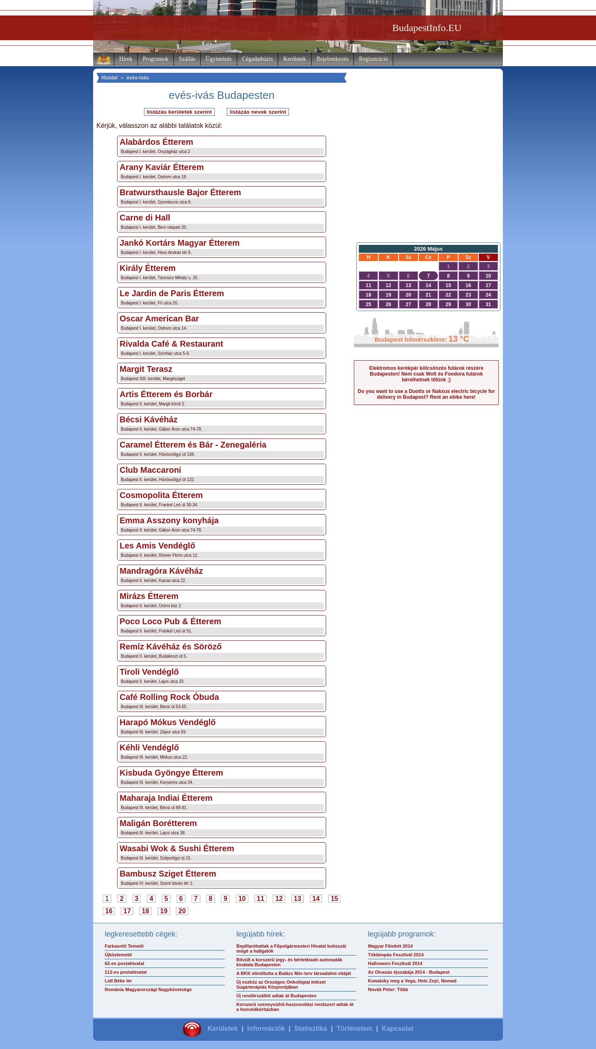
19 (164, 911)
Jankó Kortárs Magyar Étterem (180, 242)
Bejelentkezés (333, 59)
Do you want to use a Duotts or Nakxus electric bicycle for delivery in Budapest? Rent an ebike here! (426, 394)
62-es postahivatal (124, 963)
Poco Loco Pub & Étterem (170, 621)
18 (145, 911)
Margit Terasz (146, 369)
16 (109, 911)
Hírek (125, 59)
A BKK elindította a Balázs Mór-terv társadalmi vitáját (293, 973)
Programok (155, 59)
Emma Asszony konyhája (169, 520)
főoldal (109, 78)
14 (316, 898)
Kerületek (294, 59)
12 (279, 898)
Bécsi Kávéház (149, 419)
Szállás (187, 59)
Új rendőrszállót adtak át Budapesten (276, 995)
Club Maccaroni (150, 469)
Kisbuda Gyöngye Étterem (171, 772)
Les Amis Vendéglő (157, 545)
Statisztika (310, 1028)
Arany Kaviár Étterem (162, 167)
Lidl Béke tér (118, 980)
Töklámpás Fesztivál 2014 (396, 954)
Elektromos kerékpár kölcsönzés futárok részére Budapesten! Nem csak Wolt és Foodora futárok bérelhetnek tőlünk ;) (426, 374)
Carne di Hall (145, 217)
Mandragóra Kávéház (161, 570)
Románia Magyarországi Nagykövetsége (148, 989)
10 (242, 898)
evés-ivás (138, 78)
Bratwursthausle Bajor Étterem (180, 192)
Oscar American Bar (159, 318)
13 (297, 898)
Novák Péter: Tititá (388, 989)
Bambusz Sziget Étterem (168, 873)
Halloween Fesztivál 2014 (395, 963)
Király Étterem (148, 268)
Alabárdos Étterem (156, 141)
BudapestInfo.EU (426, 27)
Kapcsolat (397, 1028)
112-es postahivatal (126, 972)
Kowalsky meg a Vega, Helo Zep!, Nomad (412, 980)
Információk (266, 1028)
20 (182, 911)
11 (260, 898)
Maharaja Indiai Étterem (166, 797)
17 (127, 911)
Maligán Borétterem (158, 823)
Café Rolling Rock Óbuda (169, 697)
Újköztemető (118, 954)
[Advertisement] (426, 172)
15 (334, 898)
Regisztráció (373, 59)
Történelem (354, 1028)
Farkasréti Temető (124, 946)
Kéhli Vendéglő (149, 747)
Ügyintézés (219, 59)
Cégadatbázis (257, 59)
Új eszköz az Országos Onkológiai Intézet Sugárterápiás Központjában (281, 984)
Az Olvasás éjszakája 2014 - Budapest (409, 972)
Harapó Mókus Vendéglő (168, 722)
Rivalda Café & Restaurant (171, 343)
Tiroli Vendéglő (149, 671)
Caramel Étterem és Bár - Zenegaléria (193, 444)
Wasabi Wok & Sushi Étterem (177, 848)
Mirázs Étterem (149, 596)
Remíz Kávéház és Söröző (171, 646)
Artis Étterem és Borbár (166, 394)
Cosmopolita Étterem (161, 495)
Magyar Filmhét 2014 (390, 946)
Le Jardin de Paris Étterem (172, 293)
